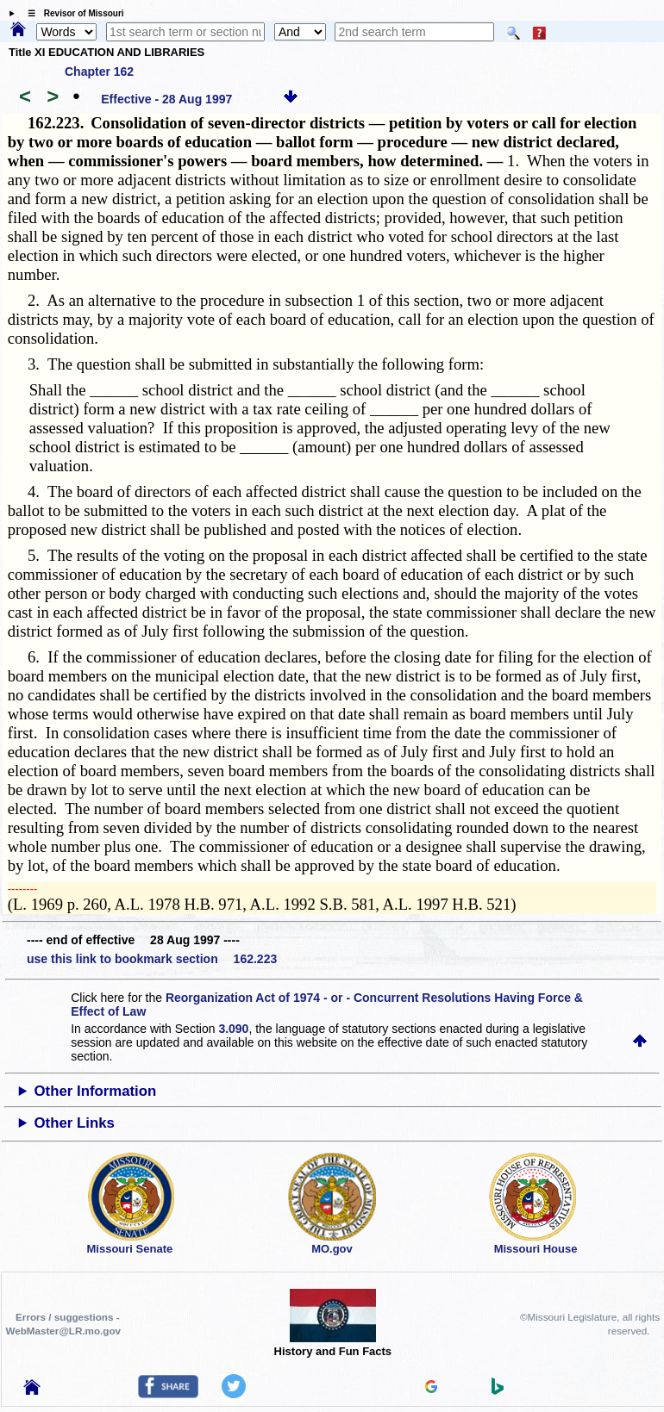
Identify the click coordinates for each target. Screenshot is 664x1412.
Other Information (95, 1091)
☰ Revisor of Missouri (71, 13)
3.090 (233, 1029)
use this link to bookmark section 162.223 (152, 959)
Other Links (74, 1123)
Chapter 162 (99, 71)
